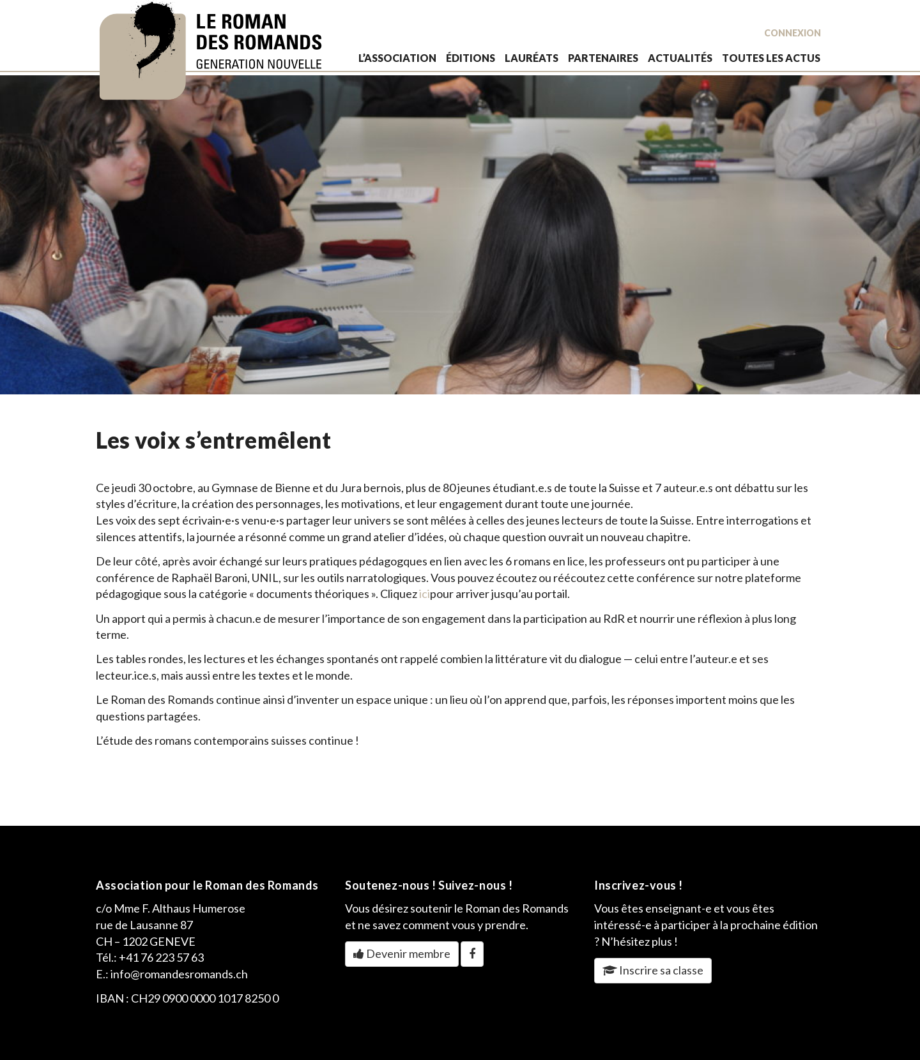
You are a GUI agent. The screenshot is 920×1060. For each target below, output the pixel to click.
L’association (397, 58)
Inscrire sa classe (652, 970)
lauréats (531, 58)
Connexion (792, 32)
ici (424, 593)
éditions (470, 58)
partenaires (603, 58)
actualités (680, 58)
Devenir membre (401, 953)
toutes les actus (771, 58)
